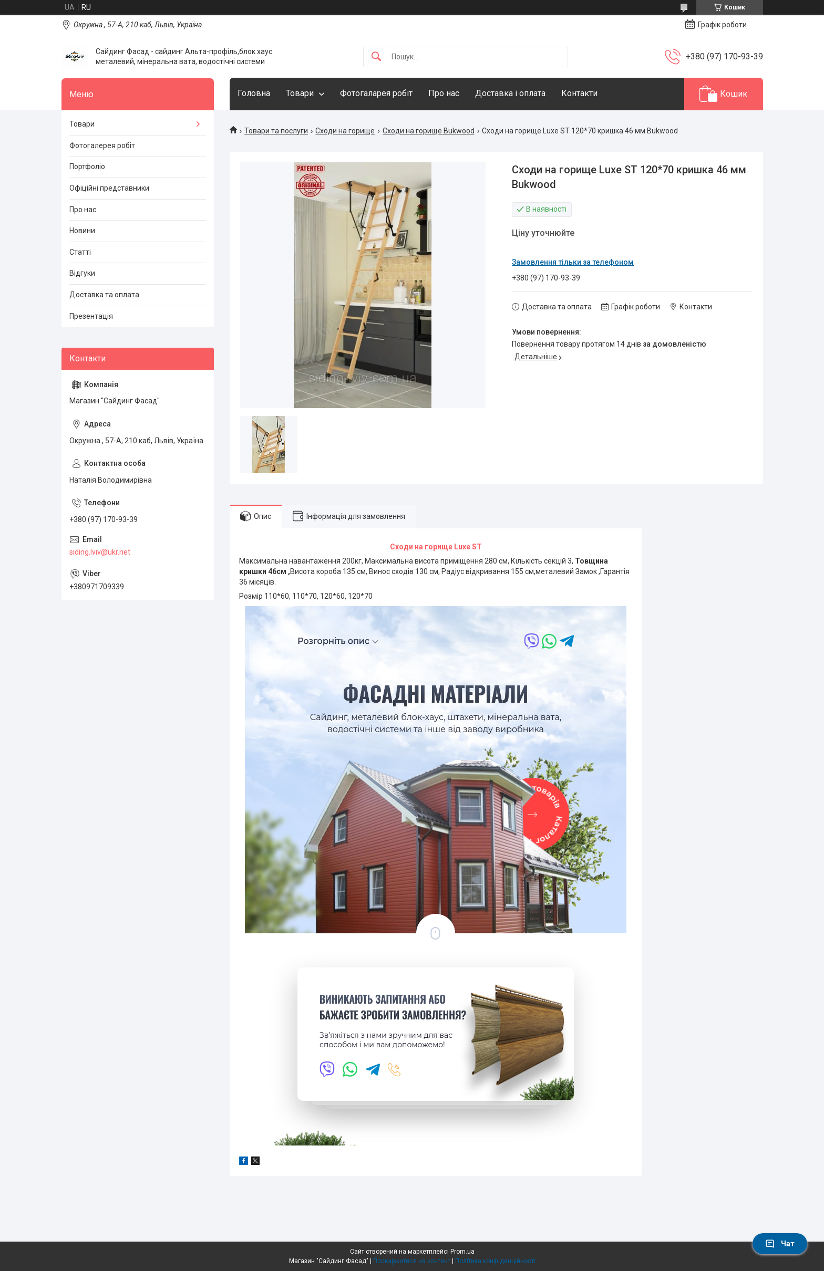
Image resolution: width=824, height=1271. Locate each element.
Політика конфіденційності (495, 1261)
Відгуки (82, 273)
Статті (80, 252)
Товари (300, 93)
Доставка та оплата (104, 294)
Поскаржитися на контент (411, 1261)
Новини (82, 230)
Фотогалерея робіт (102, 145)
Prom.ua (462, 1251)
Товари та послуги (276, 131)
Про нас (443, 93)
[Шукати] (376, 57)
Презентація (91, 316)
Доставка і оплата (510, 93)
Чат (780, 1243)
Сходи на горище (345, 131)
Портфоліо (87, 166)
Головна (254, 93)
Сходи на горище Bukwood (429, 131)
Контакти (579, 93)
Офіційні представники (109, 188)
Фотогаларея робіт (376, 93)
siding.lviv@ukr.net (99, 552)
